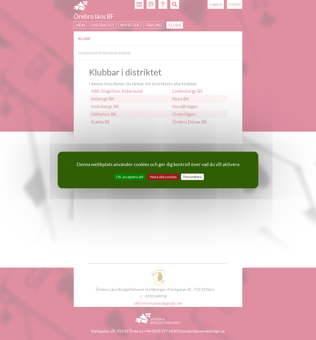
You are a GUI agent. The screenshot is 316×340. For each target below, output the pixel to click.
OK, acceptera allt (129, 177)
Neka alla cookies (163, 177)
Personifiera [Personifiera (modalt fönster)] (192, 177)
